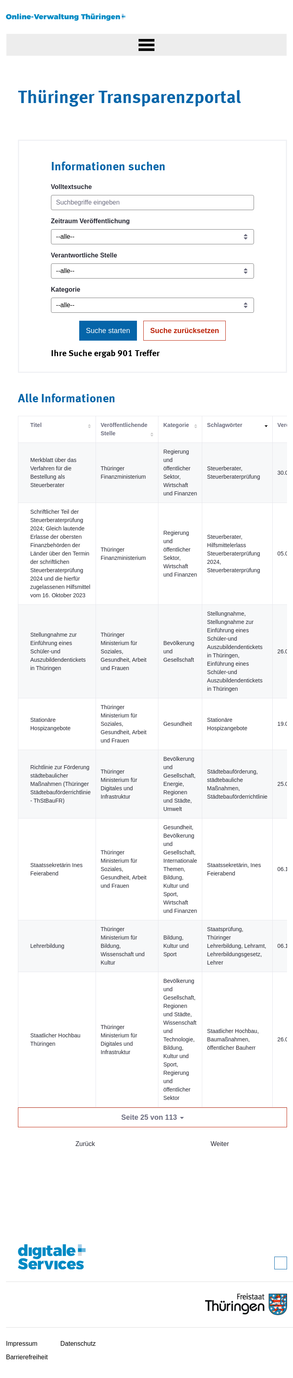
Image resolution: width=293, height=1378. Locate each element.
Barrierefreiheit (27, 1357)
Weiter (220, 1143)
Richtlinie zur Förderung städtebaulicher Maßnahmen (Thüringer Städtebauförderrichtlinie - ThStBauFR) (60, 784)
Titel (36, 425)
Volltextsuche (71, 186)
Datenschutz (78, 1343)
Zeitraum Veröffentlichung (90, 221)
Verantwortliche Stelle (84, 255)
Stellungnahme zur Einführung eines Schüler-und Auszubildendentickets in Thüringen (58, 651)
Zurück (85, 1143)
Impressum (21, 1343)
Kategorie (65, 289)
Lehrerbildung (47, 946)
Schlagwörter (224, 425)
